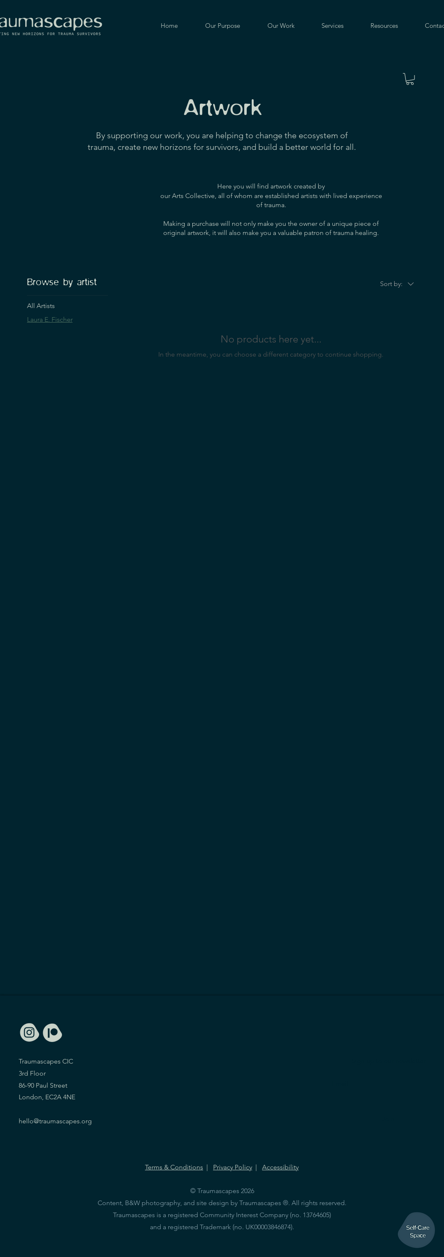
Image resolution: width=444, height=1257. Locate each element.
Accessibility (280, 1167)
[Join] (388, 1119)
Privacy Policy (232, 1167)
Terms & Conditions (174, 1167)
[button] (410, 79)
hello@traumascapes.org (55, 1121)
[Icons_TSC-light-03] (30, 1033)
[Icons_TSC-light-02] (52, 1033)
